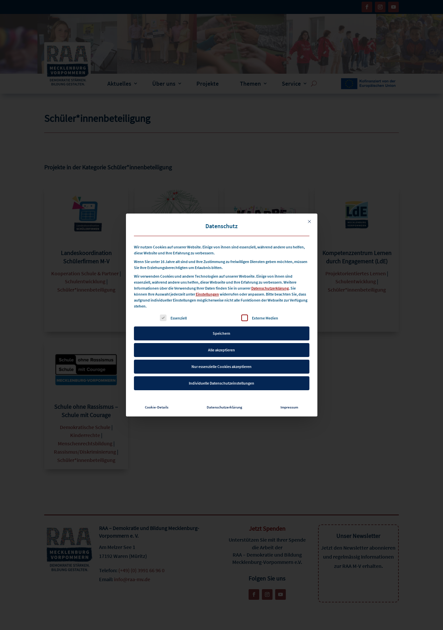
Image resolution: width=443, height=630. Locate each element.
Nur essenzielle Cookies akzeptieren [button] (221, 364)
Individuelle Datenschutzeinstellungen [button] (221, 381)
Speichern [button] (221, 331)
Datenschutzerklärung (270, 286)
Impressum (289, 405)
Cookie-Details (156, 405)
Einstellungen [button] (207, 292)
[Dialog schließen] (309, 219)
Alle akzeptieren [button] (221, 347)
